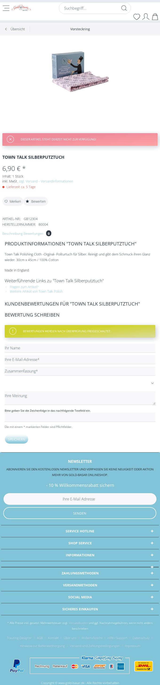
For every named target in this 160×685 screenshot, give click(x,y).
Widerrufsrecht (92, 638)
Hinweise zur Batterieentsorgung (42, 646)
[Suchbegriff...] (95, 8)
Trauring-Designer (19, 638)
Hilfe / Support (117, 638)
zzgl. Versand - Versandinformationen (46, 181)
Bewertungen (37, 233)
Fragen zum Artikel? (21, 287)
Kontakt (53, 638)
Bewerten (36, 201)
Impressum (132, 646)
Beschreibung (12, 233)
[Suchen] (124, 8)
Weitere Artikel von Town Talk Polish (34, 291)
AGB (40, 638)
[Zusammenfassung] (80, 371)
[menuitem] (95, 10)
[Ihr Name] (80, 348)
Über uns (70, 638)
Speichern (16, 439)
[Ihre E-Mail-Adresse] (80, 359)
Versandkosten (78, 623)
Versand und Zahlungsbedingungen (95, 646)
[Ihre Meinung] (80, 398)
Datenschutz (141, 638)
